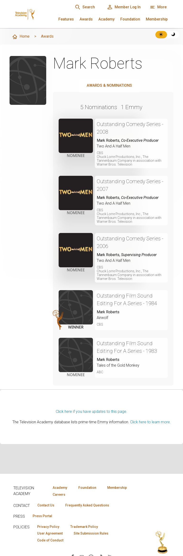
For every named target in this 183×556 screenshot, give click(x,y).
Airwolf (102, 317)
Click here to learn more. (150, 422)
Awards (86, 19)
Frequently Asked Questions (87, 505)
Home (21, 37)
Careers (59, 494)
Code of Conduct (50, 540)
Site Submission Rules (91, 534)
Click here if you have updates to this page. (91, 411)
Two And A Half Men (113, 146)
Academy (106, 19)
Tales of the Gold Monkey (118, 365)
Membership (157, 19)
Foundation (130, 19)
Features (66, 19)
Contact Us (45, 505)
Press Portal (42, 516)
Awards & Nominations (109, 85)
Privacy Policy (48, 527)
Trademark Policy (84, 527)
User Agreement (50, 534)
